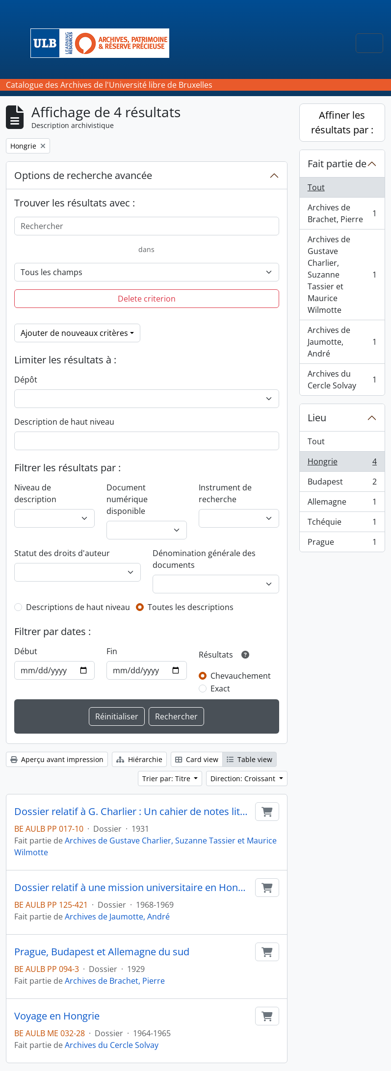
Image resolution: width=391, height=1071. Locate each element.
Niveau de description (35, 493)
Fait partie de (337, 163)
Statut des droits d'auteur (62, 553)
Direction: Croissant (243, 778)
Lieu (317, 417)
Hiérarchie (139, 759)
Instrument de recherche (225, 493)
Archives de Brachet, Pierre (115, 980)
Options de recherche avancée (83, 175)
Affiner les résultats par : (342, 122)
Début (25, 651)
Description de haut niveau (64, 421)
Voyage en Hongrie (57, 1016)
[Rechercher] (146, 226)
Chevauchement (240, 675)
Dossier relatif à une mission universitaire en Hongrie (132, 887)
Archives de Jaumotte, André (117, 916)
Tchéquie (342, 524)
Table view (249, 759)
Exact (220, 688)
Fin (111, 651)
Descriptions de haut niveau (78, 607)
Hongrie (342, 464)
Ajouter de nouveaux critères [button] (74, 333)
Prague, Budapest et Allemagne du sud (101, 952)
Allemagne (342, 504)
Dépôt (25, 379)
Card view (196, 759)
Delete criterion (147, 298)
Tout (316, 187)
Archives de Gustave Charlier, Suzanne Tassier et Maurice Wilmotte (342, 274)
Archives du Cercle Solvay (111, 1045)
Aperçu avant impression (57, 759)
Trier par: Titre (167, 778)
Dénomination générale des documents (204, 559)
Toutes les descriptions (191, 607)
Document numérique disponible (127, 499)
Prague (342, 544)
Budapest (342, 484)
